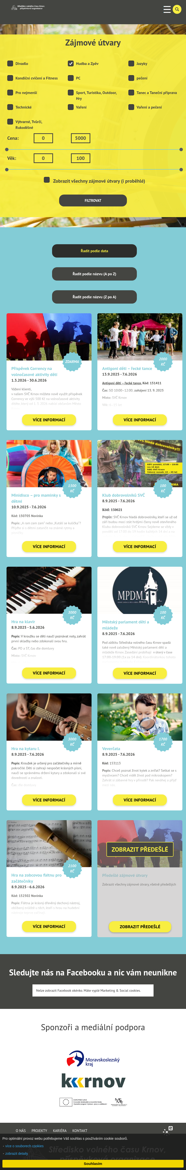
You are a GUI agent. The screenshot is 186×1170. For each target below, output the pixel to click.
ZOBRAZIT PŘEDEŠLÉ (140, 926)
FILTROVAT (93, 200)
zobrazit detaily (16, 1153)
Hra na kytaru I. (25, 748)
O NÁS (21, 1130)
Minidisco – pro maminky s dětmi (36, 498)
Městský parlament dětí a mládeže (125, 625)
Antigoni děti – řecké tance (127, 368)
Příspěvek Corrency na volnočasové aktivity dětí (34, 371)
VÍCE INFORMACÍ (49, 420)
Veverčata (111, 748)
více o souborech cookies (24, 1146)
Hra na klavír (23, 621)
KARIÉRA (60, 1130)
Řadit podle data (94, 250)
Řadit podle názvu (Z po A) (94, 296)
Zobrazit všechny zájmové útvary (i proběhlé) (94, 180)
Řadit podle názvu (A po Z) (94, 273)
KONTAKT (79, 1130)
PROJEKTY (39, 1130)
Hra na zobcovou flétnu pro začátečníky (36, 878)
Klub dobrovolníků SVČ (123, 495)
